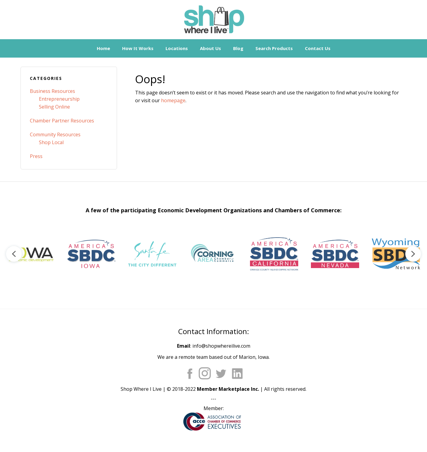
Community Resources (55, 134)
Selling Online (54, 106)
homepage (173, 100)
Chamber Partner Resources (62, 120)
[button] (30, 254)
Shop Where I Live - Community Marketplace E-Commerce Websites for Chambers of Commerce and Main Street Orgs (213, 20)
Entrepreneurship (59, 99)
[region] (213, 254)
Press (36, 156)
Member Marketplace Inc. (228, 389)
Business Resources (52, 91)
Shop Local (51, 142)
